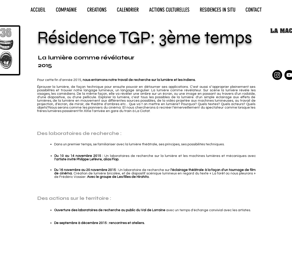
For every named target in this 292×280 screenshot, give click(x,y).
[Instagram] (277, 75)
